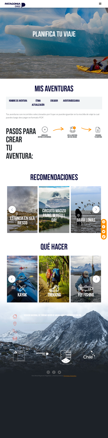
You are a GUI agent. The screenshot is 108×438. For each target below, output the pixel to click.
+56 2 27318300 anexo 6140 (34, 330)
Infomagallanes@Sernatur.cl (34, 338)
